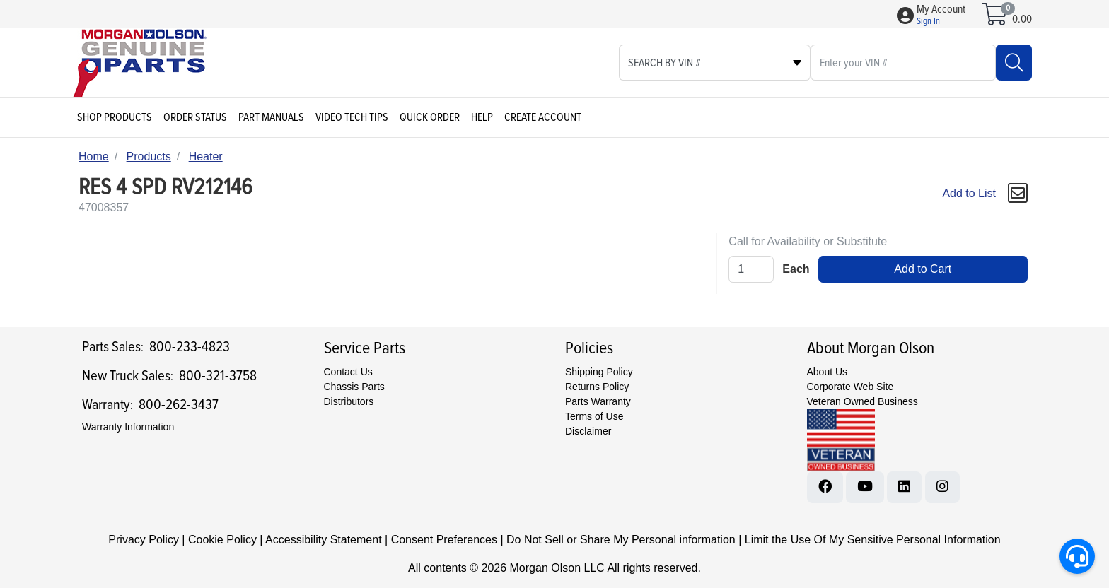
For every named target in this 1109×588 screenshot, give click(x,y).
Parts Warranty (598, 401)
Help (482, 117)
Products (149, 157)
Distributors (349, 401)
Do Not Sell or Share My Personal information (621, 540)
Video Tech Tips (351, 117)
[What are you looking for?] (903, 63)
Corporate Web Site (850, 386)
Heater (206, 157)
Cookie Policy (222, 540)
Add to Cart (922, 269)
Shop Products (114, 117)
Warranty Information (128, 427)
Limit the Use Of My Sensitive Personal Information (873, 540)
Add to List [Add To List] (969, 193)
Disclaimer (588, 431)
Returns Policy (597, 386)
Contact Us (348, 371)
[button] (941, 16)
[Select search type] (715, 63)
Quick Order (430, 117)
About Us (827, 371)
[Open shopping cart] (995, 19)
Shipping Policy (599, 371)
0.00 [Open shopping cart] (1022, 19)
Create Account (542, 117)
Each (795, 269)
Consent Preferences (444, 540)
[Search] (1014, 63)
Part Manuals (271, 117)
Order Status (195, 117)
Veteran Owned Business (862, 401)
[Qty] (751, 269)
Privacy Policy (143, 540)
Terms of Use (594, 416)
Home (94, 157)
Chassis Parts (354, 386)
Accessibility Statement (323, 540)
